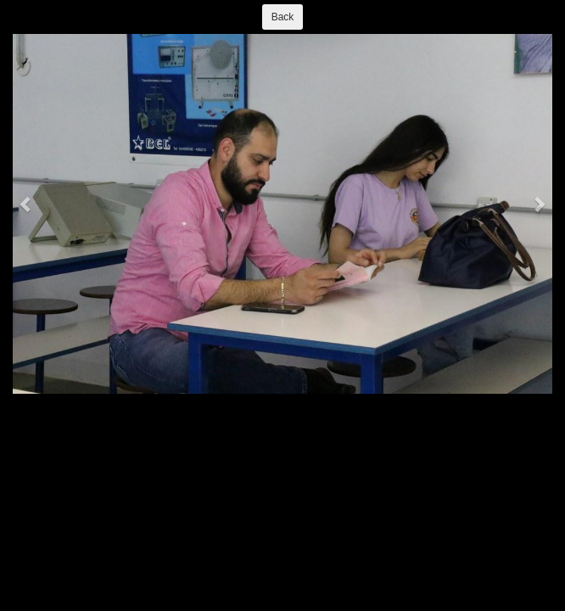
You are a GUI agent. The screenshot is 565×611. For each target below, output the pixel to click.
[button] (26, 203)
